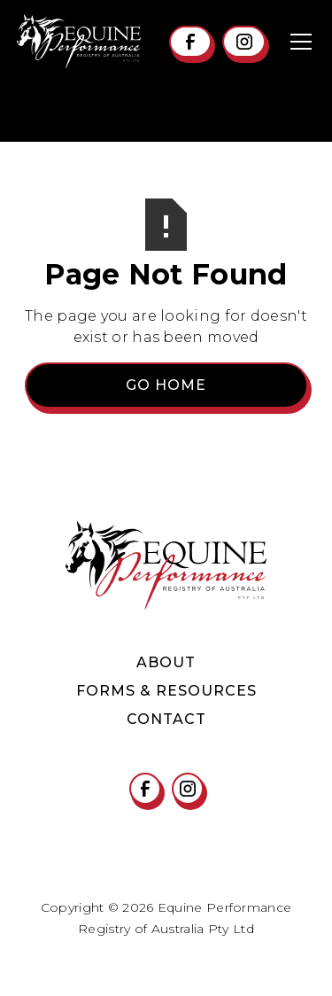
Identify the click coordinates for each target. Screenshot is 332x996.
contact (166, 719)
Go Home (166, 385)
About (166, 662)
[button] (297, 41)
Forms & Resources (166, 690)
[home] (79, 41)
